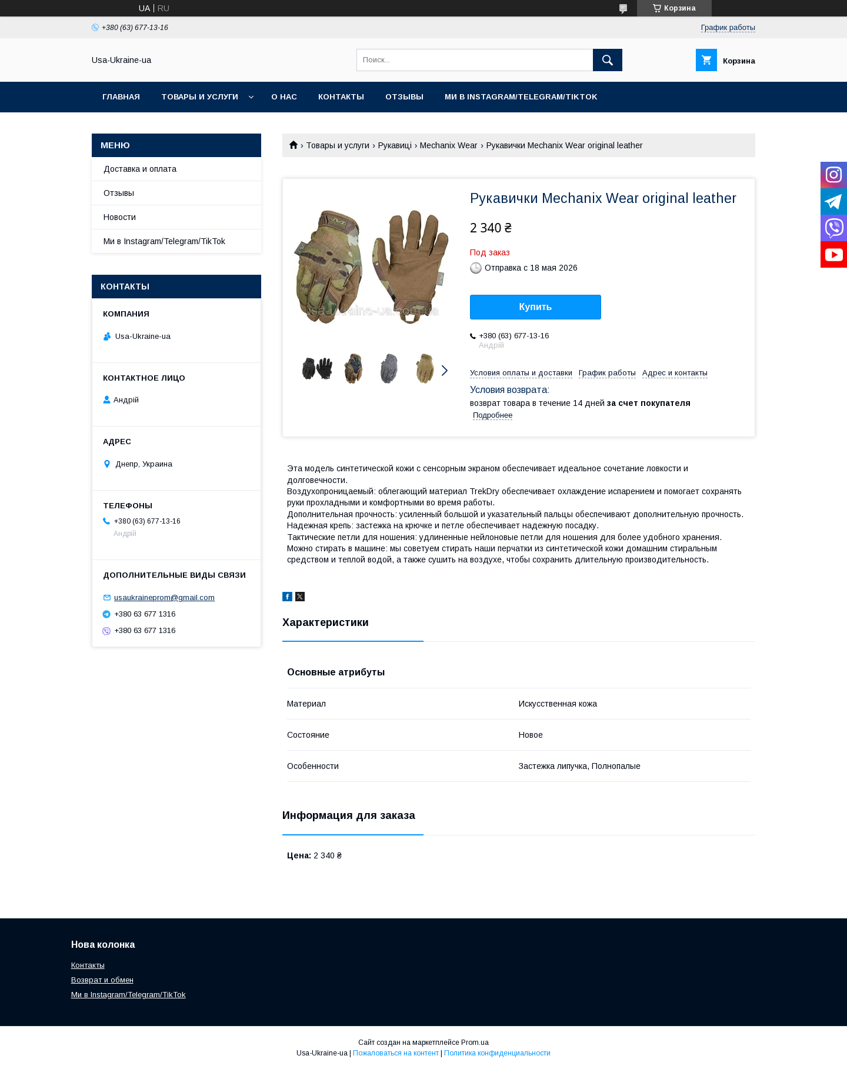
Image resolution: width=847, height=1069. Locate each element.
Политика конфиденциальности (497, 1053)
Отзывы (404, 96)
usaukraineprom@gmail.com (164, 597)
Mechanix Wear (449, 145)
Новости (120, 217)
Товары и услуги (199, 96)
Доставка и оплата (140, 169)
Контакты (341, 96)
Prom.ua (475, 1042)
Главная (121, 96)
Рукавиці (395, 145)
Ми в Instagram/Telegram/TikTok (521, 96)
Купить (535, 307)
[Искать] (607, 60)
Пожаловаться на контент (396, 1053)
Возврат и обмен (102, 979)
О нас (284, 96)
